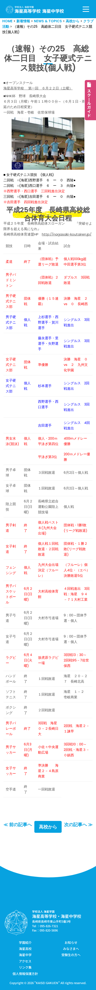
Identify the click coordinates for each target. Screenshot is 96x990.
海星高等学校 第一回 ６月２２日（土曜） (38, 88)
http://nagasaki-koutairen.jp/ (66, 234)
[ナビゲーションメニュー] (86, 9)
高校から (48, 827)
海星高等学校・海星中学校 (56, 916)
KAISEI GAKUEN (47, 983)
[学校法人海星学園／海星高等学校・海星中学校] (35, 9)
